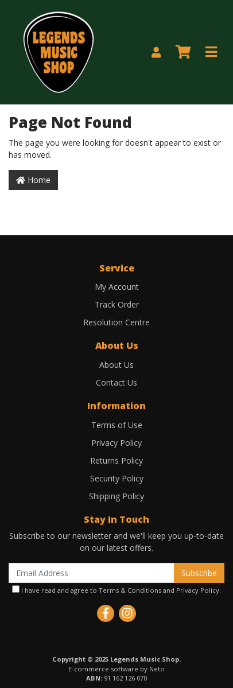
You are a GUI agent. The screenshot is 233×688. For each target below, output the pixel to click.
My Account (117, 286)
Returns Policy (116, 460)
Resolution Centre (116, 322)
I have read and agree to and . (116, 589)
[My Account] (156, 52)
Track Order (117, 304)
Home (33, 179)
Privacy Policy (116, 442)
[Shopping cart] (183, 52)
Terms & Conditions (130, 590)
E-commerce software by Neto (116, 668)
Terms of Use (116, 424)
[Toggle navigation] (211, 52)
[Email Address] (91, 573)
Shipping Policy (116, 496)
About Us (116, 364)
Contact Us (116, 382)
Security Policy (116, 478)
